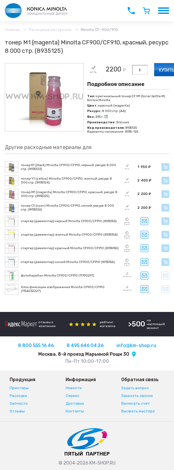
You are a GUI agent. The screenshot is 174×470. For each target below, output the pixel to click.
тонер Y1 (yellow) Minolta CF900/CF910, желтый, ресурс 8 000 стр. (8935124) (66, 180)
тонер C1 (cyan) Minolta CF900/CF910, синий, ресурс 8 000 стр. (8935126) (67, 208)
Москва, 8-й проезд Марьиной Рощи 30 (83, 354)
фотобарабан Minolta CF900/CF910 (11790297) (57, 275)
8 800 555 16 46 (36, 345)
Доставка (75, 403)
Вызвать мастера (138, 411)
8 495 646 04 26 (85, 345)
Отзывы (17, 411)
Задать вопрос (135, 388)
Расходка (18, 395)
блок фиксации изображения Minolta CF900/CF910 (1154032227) (63, 289)
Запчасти (19, 403)
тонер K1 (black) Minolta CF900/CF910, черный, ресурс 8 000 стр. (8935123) (68, 167)
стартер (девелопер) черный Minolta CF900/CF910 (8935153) (69, 221)
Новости (74, 388)
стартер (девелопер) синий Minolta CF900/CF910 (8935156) (68, 262)
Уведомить (165, 275)
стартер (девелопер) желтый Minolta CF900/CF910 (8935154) (69, 235)
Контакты (75, 411)
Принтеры (19, 388)
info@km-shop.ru (136, 345)
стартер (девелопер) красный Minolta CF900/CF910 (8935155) (70, 248)
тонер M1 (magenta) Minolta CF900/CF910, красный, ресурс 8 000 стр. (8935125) (69, 194)
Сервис (72, 395)
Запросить (144, 221)
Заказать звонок (137, 395)
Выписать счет (135, 403)
